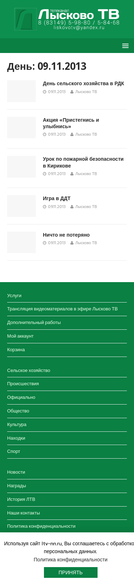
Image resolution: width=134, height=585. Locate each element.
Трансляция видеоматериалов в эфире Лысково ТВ (62, 309)
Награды (16, 485)
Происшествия (23, 383)
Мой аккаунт (20, 336)
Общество (18, 411)
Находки (16, 438)
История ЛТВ (21, 499)
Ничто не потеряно (66, 235)
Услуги (14, 295)
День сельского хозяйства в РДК (83, 83)
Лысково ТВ (86, 91)
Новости (16, 472)
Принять (71, 572)
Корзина (16, 349)
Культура (16, 424)
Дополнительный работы (34, 322)
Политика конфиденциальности (41, 526)
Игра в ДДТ (56, 198)
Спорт (13, 451)
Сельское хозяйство (28, 370)
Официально (21, 397)
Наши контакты (23, 513)
